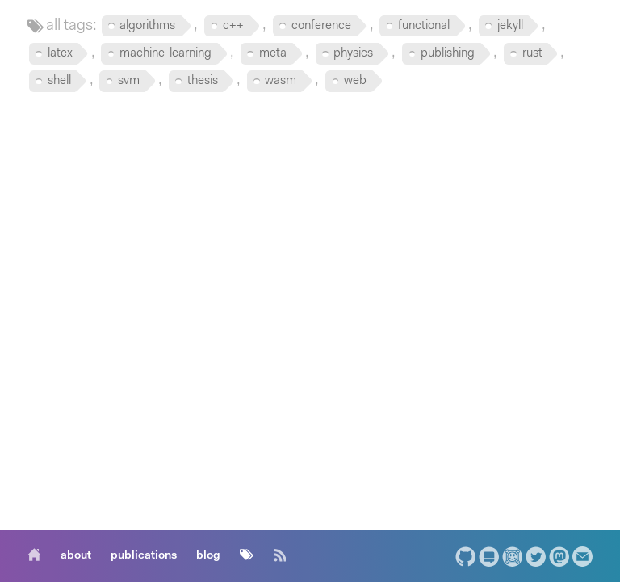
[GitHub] (465, 556)
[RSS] (280, 556)
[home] (38, 556)
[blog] (208, 556)
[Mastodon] (559, 556)
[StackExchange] (489, 556)
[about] (75, 556)
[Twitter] (536, 556)
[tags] (247, 556)
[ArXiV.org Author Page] (512, 556)
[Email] (582, 556)
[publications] (144, 556)
